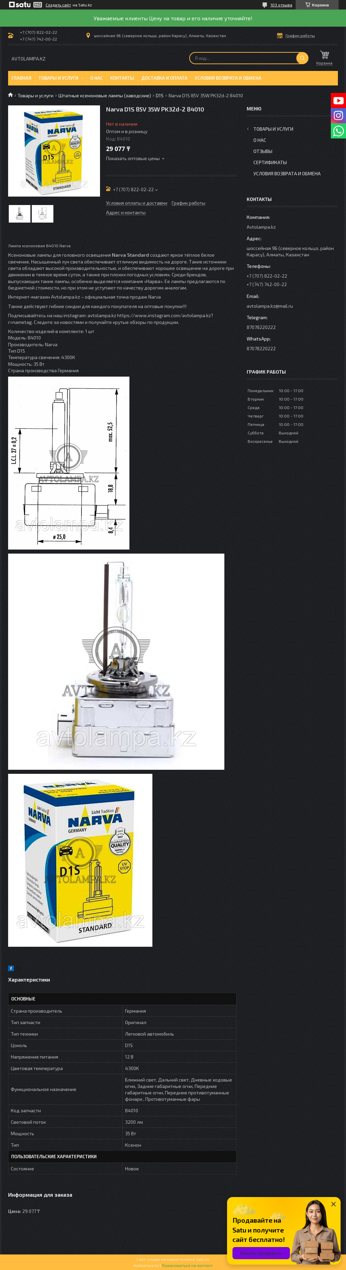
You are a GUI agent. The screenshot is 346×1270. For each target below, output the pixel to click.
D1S (160, 95)
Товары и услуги (58, 78)
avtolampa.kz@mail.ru (270, 306)
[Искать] (302, 58)
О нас (96, 78)
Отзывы (262, 151)
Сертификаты (270, 162)
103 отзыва (281, 4)
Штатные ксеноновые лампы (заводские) (104, 95)
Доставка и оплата (164, 78)
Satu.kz (202, 1259)
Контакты (122, 78)
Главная (21, 78)
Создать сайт (58, 4)
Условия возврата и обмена (228, 78)
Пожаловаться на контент (187, 1265)
